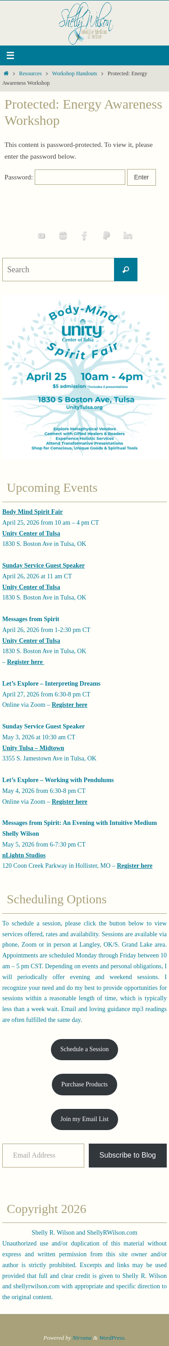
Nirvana (82, 1337)
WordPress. (112, 1337)
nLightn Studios (24, 855)
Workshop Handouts (74, 73)
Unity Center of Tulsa (31, 533)
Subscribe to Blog (128, 1155)
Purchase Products (84, 1084)
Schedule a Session (84, 1049)
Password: (65, 177)
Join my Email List (84, 1119)
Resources (30, 73)
